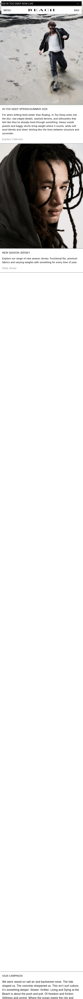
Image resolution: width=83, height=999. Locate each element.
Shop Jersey (9, 268)
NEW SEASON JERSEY (16, 252)
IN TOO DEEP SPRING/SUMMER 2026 (25, 109)
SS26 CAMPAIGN (12, 975)
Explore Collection (12, 139)
